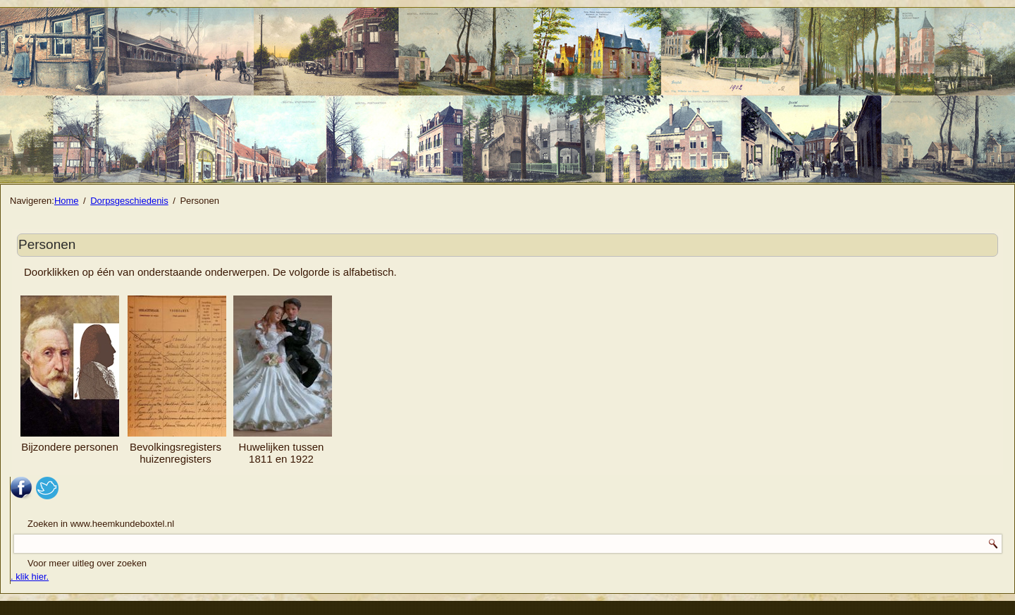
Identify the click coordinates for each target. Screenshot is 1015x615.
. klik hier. (30, 576)
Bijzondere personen (69, 374)
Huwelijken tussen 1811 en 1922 (281, 453)
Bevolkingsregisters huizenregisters (175, 453)
